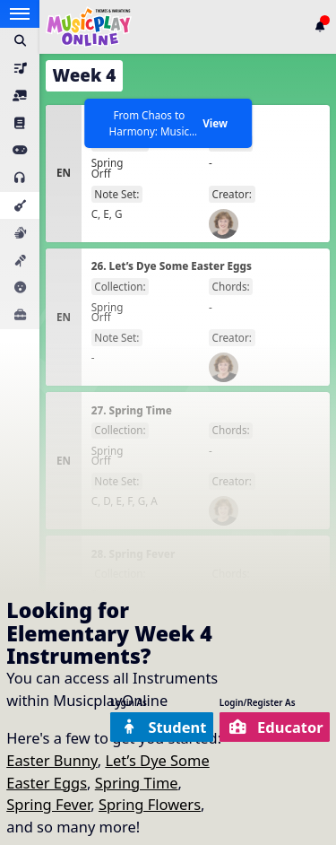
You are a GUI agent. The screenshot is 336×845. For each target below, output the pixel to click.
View (215, 123)
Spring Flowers (150, 804)
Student (163, 727)
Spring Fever (48, 804)
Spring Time (136, 782)
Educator (276, 727)
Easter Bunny (51, 760)
